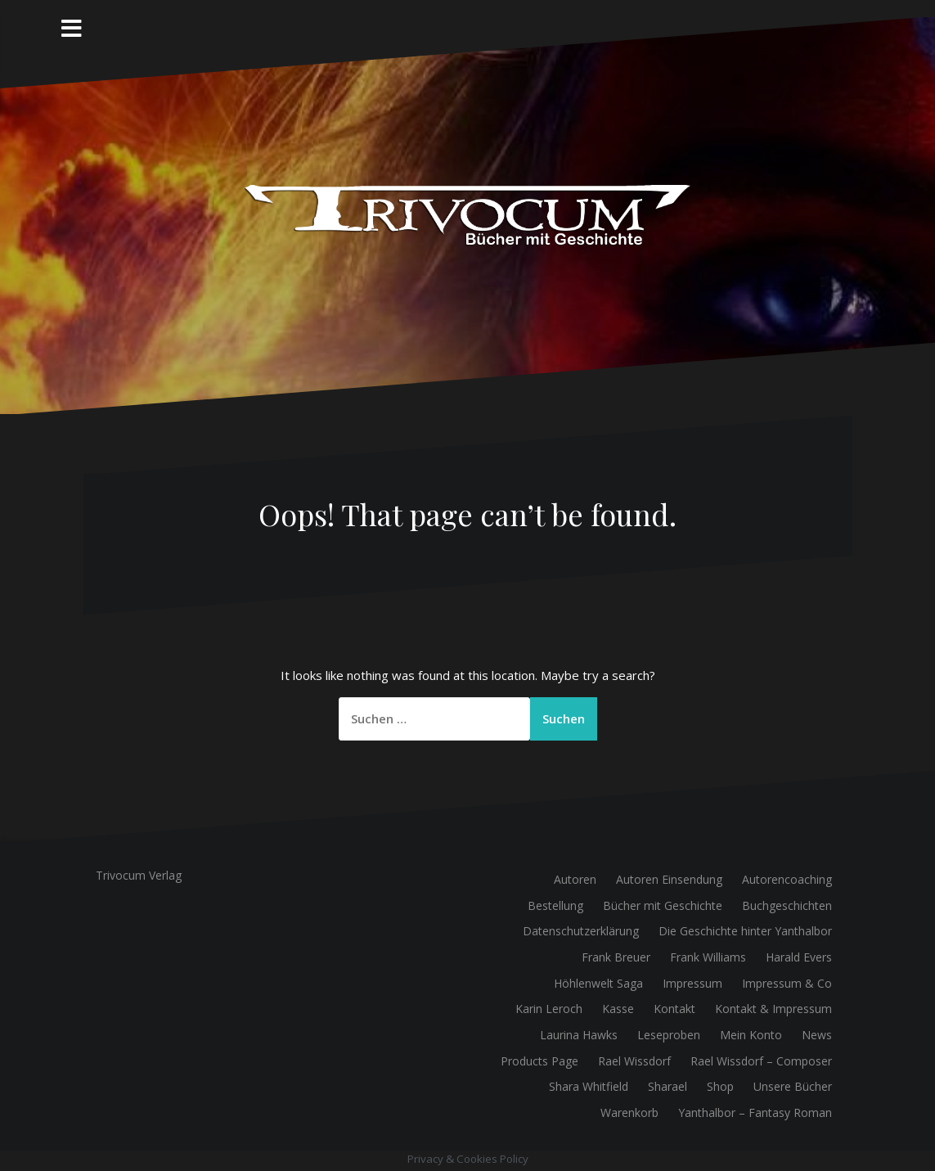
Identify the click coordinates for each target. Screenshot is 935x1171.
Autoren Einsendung (669, 879)
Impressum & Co (787, 983)
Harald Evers (799, 957)
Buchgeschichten (787, 905)
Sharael (667, 1086)
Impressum (692, 983)
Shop (720, 1086)
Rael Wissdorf (634, 1061)
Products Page (539, 1061)
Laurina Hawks (579, 1035)
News (817, 1035)
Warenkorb (629, 1112)
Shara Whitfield (588, 1086)
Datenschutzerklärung (581, 931)
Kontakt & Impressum (773, 1008)
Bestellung (555, 905)
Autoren (575, 879)
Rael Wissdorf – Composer (761, 1061)
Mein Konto (751, 1035)
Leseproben (668, 1035)
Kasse (618, 1008)
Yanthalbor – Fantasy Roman (755, 1112)
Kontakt (674, 1008)
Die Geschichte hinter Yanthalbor (745, 931)
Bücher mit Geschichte (662, 905)
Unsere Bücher (792, 1086)
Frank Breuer (616, 957)
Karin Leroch (548, 1008)
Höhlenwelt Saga (598, 983)
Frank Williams (708, 957)
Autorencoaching (787, 879)
